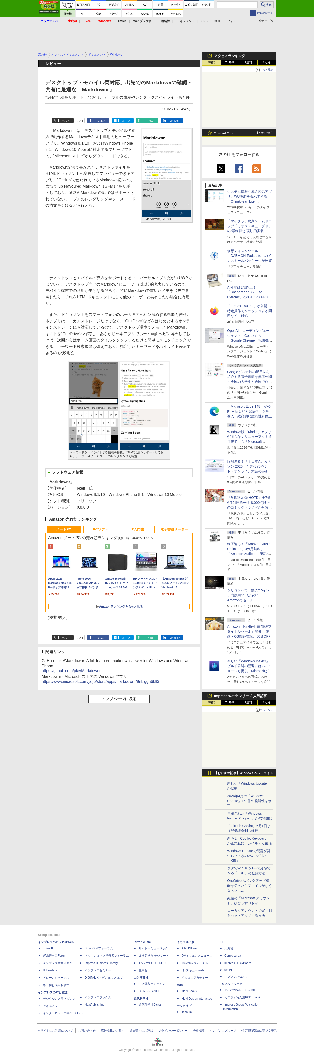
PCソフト (100, 529)
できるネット (52, 1006)
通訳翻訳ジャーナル (195, 963)
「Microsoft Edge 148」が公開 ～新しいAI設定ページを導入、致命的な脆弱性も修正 (249, 411)
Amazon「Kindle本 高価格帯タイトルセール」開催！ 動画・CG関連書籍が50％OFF (249, 631)
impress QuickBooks (237, 963)
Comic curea (232, 955)
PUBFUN (226, 970)
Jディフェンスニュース (197, 955)
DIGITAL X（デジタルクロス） (105, 977)
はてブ (126, 120)
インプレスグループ (223, 1030)
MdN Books (189, 991)
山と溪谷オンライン (152, 984)
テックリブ (184, 1006)
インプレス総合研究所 (57, 963)
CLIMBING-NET (149, 991)
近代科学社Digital (150, 1004)
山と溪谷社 (141, 977)
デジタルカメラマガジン (59, 998)
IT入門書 (137, 529)
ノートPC (63, 529)
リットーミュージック (153, 948)
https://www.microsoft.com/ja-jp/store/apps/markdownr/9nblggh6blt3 (100, 681)
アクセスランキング (229, 56)
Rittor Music (142, 942)
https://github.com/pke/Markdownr (71, 671)
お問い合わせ (87, 1030)
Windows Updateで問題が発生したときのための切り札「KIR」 (248, 856)
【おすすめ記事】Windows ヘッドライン (243, 773)
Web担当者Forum (54, 955)
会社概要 (199, 1030)
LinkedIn (175, 120)
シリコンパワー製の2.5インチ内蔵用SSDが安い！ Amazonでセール (248, 595)
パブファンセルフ (236, 976)
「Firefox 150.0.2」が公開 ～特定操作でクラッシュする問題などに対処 (249, 311)
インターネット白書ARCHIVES (63, 1013)
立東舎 (143, 970)
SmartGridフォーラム (99, 948)
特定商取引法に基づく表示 (259, 1030)
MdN (180, 985)
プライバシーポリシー (173, 1030)
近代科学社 (141, 998)
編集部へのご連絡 (141, 1030)
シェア (101, 120)
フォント (233, 21)
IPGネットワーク (231, 984)
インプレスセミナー (98, 970)
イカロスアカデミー (195, 977)
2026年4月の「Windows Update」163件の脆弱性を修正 (249, 801)
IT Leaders (50, 970)
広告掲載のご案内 (112, 1030)
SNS (204, 21)
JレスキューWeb (193, 970)
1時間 (211, 62)
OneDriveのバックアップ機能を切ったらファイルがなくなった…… (249, 885)
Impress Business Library (101, 963)
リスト (80, 120)
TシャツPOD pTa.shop (240, 990)
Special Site (224, 133)
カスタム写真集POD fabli (242, 997)
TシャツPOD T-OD (152, 963)
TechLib (187, 1012)
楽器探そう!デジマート (154, 955)
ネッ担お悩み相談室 (56, 985)
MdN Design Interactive (197, 998)
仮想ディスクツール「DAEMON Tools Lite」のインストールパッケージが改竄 (249, 256)
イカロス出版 (185, 942)
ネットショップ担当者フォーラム (107, 955)
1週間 (248, 62)
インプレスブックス (98, 997)
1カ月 (267, 62)
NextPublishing (94, 1004)
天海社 (228, 948)
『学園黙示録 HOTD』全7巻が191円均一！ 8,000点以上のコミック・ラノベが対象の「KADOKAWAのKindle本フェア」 (249, 507)
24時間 (229, 62)
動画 (217, 21)
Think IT (48, 948)
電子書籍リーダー (174, 529)
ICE (222, 942)
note (150, 120)
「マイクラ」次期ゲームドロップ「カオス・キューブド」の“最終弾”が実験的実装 (249, 226)
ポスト (66, 120)
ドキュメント (186, 21)
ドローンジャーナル (56, 977)
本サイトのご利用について (55, 1030)
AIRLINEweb (190, 948)
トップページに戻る (119, 699)
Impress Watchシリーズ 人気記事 (240, 696)
